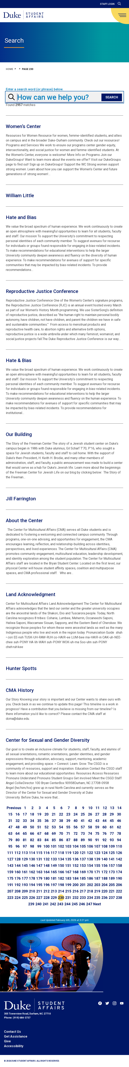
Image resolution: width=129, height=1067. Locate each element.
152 (75, 865)
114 (32, 853)
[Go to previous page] (14, 808)
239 (31, 904)
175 (10, 878)
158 (119, 865)
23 (68, 814)
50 (32, 827)
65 (25, 833)
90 (90, 840)
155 (97, 865)
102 (61, 846)
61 (112, 827)
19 (39, 814)
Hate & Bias (18, 360)
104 (75, 846)
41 (83, 821)
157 (112, 865)
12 (105, 808)
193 (25, 885)
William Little (20, 195)
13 (112, 808)
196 (46, 885)
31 (10, 821)
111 (10, 853)
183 (68, 878)
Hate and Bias (21, 217)
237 (112, 897)
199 (68, 885)
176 (17, 878)
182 (61, 878)
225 (25, 897)
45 (112, 821)
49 (25, 827)
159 (10, 872)
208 (17, 891)
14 (119, 808)
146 (32, 865)
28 (104, 814)
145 (25, 865)
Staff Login (107, 4)
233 (83, 897)
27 (97, 814)
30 (119, 814)
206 (119, 885)
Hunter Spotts (21, 668)
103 (68, 846)
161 (25, 872)
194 (32, 885)
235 (97, 897)
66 (32, 833)
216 (75, 891)
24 (75, 814)
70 (61, 833)
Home (9, 69)
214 (61, 891)
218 (90, 891)
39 (68, 821)
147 (39, 865)
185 (83, 878)
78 (119, 833)
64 (17, 833)
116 (46, 853)
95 (10, 846)
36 (46, 821)
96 (17, 846)
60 (104, 827)
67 (39, 833)
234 (90, 897)
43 (97, 821)
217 (83, 891)
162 (32, 872)
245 (75, 904)
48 (17, 827)
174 (119, 872)
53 (54, 827)
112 (17, 853)
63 (10, 833)
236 (104, 897)
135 (68, 859)
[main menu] (122, 15)
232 (75, 897)
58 (90, 827)
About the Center (24, 520)
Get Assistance (15, 1036)
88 (75, 840)
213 (54, 891)
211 (39, 891)
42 (90, 821)
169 (83, 872)
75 (97, 833)
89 (83, 840)
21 (54, 814)
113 (25, 853)
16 (17, 814)
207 (10, 891)
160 (17, 872)
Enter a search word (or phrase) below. (34, 89)
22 (61, 814)
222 (119, 891)
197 (54, 885)
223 (10, 897)
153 (83, 865)
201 (83, 885)
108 (104, 846)
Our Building (19, 434)
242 (53, 904)
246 (82, 904)
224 (17, 897)
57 (83, 827)
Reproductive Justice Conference (42, 291)
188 (104, 878)
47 (10, 827)
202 (90, 885)
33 (25, 821)
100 (46, 846)
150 (61, 865)
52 (46, 827)
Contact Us (12, 1032)
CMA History (20, 690)
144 (17, 865)
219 (97, 891)
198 (61, 885)
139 (97, 859)
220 (104, 891)
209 (25, 891)
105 (83, 846)
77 (112, 833)
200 (75, 885)
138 (90, 859)
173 (112, 872)
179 (39, 878)
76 (104, 833)
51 (39, 827)
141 (112, 859)
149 (54, 865)
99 (39, 846)
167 (68, 872)
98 (32, 846)
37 (54, 821)
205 (112, 885)
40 (75, 821)
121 (83, 853)
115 (39, 853)
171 (97, 872)
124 (104, 853)
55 (68, 827)
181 (54, 878)
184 (75, 878)
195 (39, 885)
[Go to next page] (97, 904)
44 (104, 821)
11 (98, 808)
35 (39, 821)
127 (10, 859)
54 (61, 827)
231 (68, 897)
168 (75, 872)
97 (25, 846)
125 (112, 853)
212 (46, 891)
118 (61, 853)
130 (32, 859)
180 (46, 878)
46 (119, 821)
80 (17, 840)
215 (68, 891)
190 (119, 878)
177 (25, 878)
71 (68, 833)
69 (54, 833)
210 (32, 891)
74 (90, 833)
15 (10, 814)
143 (10, 865)
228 (46, 897)
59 (97, 827)
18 (32, 814)
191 (10, 885)
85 (54, 840)
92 (104, 840)
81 (25, 840)
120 (75, 853)
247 (89, 904)
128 (17, 859)
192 (17, 885)
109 (112, 846)
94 (119, 840)
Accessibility (13, 1046)
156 (104, 865)
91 (97, 840)
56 (75, 827)
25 (83, 814)
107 (97, 846)
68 (46, 833)
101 (54, 846)
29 (112, 814)
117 (54, 853)
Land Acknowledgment (30, 594)
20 (46, 814)
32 (17, 821)
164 (46, 872)
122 (90, 853)
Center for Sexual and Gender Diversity (48, 740)
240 (38, 904)
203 (97, 885)
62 (119, 827)
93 (112, 840)
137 (83, 859)
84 (46, 840)
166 (61, 872)
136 (75, 859)
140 (104, 859)
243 (60, 904)
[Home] (23, 15)
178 (32, 878)
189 (112, 878)
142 (119, 859)
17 (25, 814)
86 (61, 840)
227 (39, 897)
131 (39, 859)
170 (90, 872)
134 (61, 859)
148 (46, 865)
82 (32, 840)
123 (97, 853)
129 (25, 859)
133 (54, 859)
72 (75, 833)
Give (7, 1041)
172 (104, 872)
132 (46, 859)
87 (68, 840)
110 (119, 846)
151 (68, 865)
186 (90, 878)
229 (54, 897)
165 (54, 872)
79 (10, 840)
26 (90, 814)
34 (32, 821)
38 (61, 821)
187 (97, 878)
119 (68, 853)
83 (39, 840)
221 (112, 891)
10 (90, 808)
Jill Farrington (21, 499)
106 (90, 846)
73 (83, 833)
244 (67, 904)
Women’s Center (23, 126)
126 (119, 853)
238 (119, 897)
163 (39, 872)
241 (46, 904)
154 (90, 865)
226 (32, 897)
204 (104, 885)
